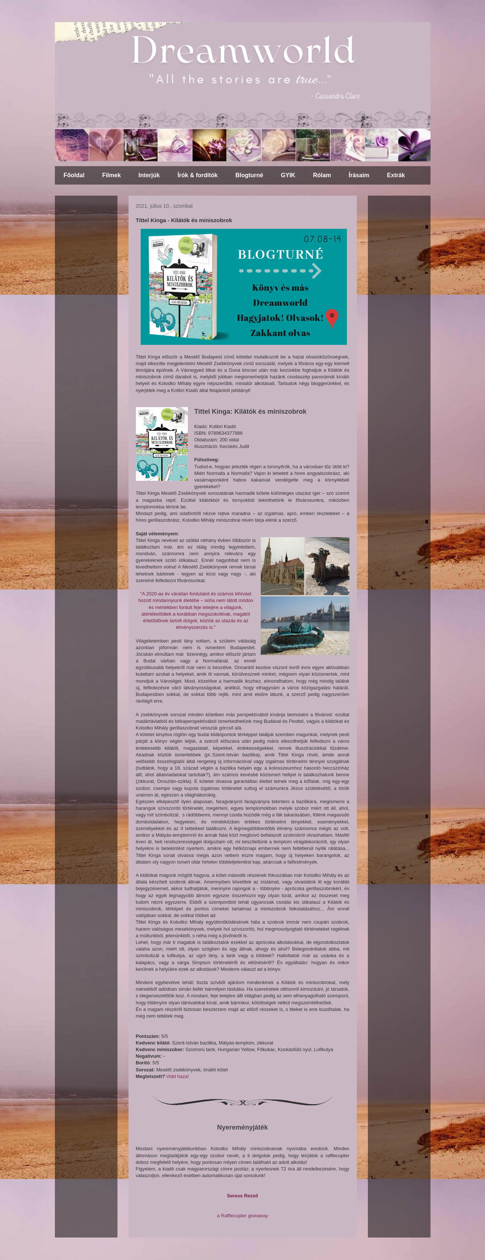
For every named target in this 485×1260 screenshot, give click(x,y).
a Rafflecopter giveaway (242, 1215)
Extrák (396, 175)
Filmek (111, 175)
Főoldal (74, 175)
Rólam (322, 175)
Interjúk (149, 175)
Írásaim (359, 175)
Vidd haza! (177, 1076)
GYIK (288, 175)
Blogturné (249, 175)
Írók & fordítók (198, 175)
